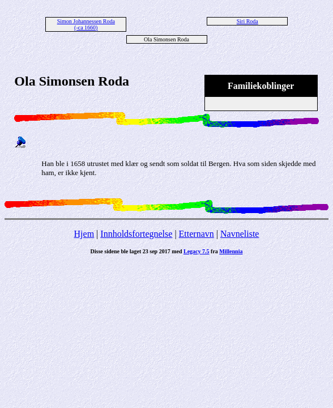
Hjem (84, 234)
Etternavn (196, 234)
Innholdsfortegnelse (136, 234)
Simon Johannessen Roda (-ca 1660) (86, 24)
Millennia (230, 251)
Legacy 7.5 (196, 251)
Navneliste (239, 234)
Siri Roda (247, 21)
